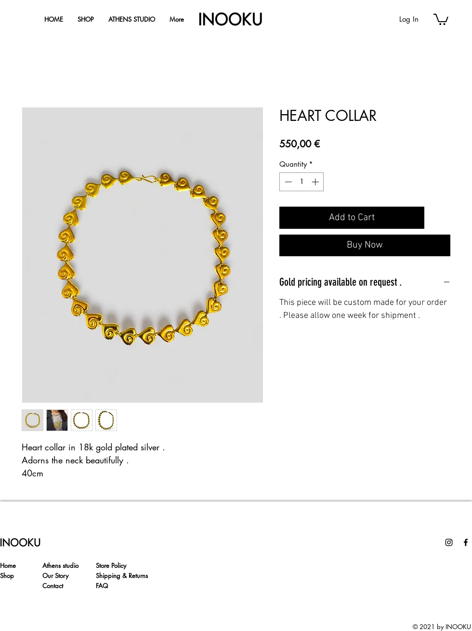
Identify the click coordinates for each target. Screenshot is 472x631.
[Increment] (316, 182)
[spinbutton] (302, 182)
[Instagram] (449, 542)
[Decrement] (287, 182)
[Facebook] (466, 542)
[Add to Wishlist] (439, 218)
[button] (440, 19)
